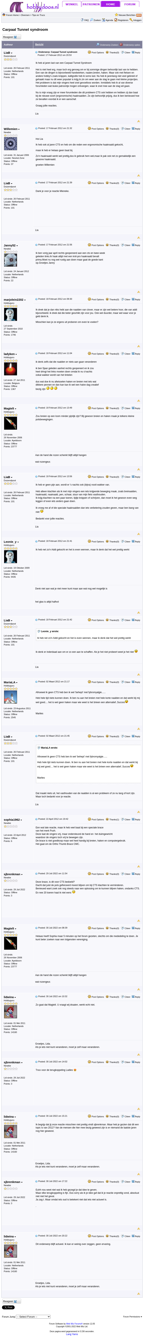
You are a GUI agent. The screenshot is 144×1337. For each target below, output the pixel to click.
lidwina (10, 997)
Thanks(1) (112, 819)
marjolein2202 (14, 299)
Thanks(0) (112, 52)
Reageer (9, 37)
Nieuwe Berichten (127, 15)
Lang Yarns (72, 1334)
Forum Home (12, 15)
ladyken (10, 354)
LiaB (8, 52)
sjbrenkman (13, 874)
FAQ (86, 20)
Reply (137, 52)
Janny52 (11, 245)
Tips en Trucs (38, 15)
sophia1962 (13, 819)
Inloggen (137, 20)
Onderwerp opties (130, 45)
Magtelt (10, 408)
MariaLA (10, 682)
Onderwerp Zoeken (107, 45)
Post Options (96, 52)
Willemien (12, 129)
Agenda (107, 20)
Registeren (123, 20)
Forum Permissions (132, 1317)
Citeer (127, 52)
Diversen (25, 15)
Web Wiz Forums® (74, 1324)
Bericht (39, 44)
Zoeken (95, 20)
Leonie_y (11, 541)
